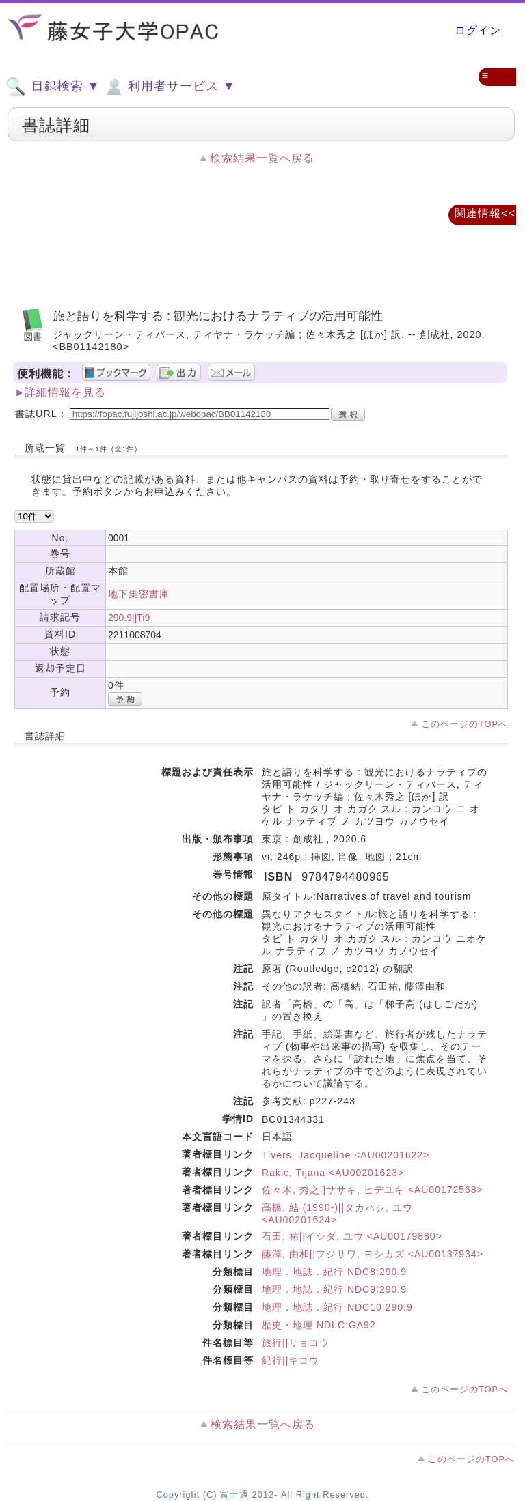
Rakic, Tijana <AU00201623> (333, 1172)
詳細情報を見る (65, 392)
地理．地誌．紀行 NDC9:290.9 (334, 1289)
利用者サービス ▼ (169, 86)
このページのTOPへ (464, 724)
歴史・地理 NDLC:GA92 (319, 1324)
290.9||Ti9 (129, 617)
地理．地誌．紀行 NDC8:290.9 (334, 1271)
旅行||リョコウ (295, 1342)
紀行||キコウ (290, 1360)
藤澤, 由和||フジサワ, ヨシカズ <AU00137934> (372, 1253)
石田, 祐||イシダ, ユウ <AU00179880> (352, 1236)
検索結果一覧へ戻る (262, 158)
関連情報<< (485, 213)
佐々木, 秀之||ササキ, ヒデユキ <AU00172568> (372, 1189)
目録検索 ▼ (52, 86)
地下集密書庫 (139, 593)
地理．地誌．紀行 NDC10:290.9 (337, 1307)
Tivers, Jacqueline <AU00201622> (345, 1154)
